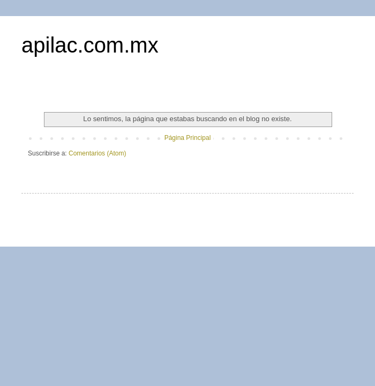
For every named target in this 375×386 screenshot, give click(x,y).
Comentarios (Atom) (97, 153)
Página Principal (187, 138)
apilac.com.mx (90, 45)
